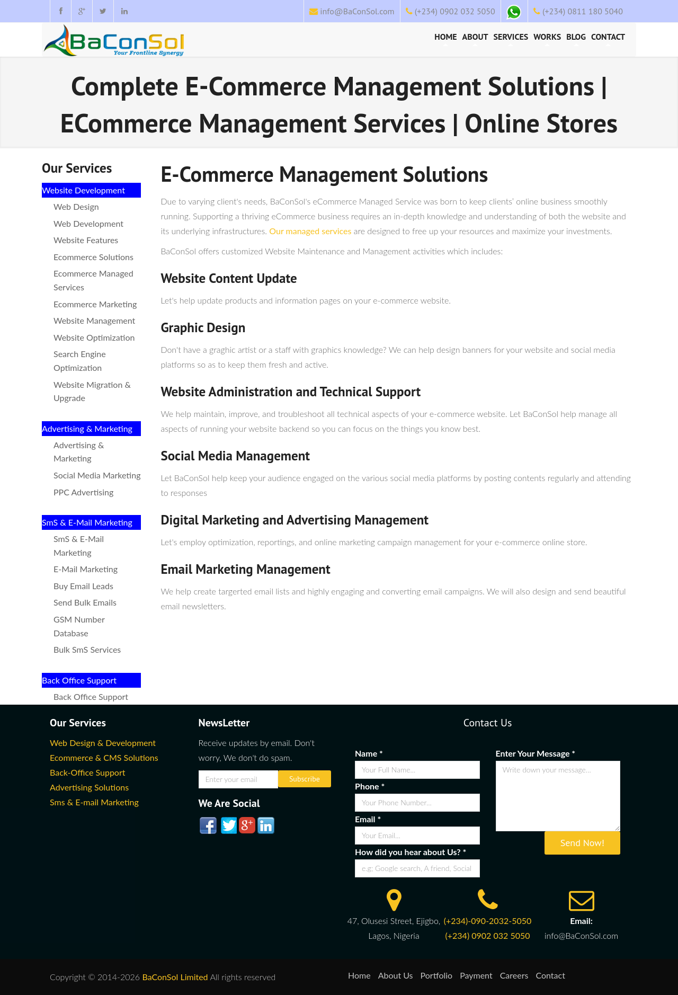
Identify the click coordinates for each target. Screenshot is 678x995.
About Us (395, 975)
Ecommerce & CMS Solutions (104, 757)
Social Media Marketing (96, 475)
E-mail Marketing (85, 569)
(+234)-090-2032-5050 (488, 921)
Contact (608, 38)
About (475, 38)
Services (511, 38)
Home (445, 38)
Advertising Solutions (89, 787)
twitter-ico (227, 825)
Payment (476, 975)
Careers (514, 975)
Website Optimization (94, 337)
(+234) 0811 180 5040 (582, 11)
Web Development (88, 223)
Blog (576, 38)
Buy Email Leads (83, 586)
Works (547, 38)
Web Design (76, 206)
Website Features (85, 240)
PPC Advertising (83, 492)
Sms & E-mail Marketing (94, 802)
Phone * (370, 786)
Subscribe (304, 779)
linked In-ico (265, 825)
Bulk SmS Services (87, 649)
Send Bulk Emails (85, 602)
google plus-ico (246, 825)
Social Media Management (235, 455)
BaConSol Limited (175, 977)
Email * (368, 819)
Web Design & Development (103, 743)
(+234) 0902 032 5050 (455, 11)
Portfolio (437, 975)
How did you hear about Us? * (410, 852)
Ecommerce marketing (95, 304)
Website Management (94, 320)
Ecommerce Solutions (93, 257)
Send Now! (582, 843)
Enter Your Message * (536, 753)
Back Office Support (90, 696)
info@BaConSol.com (357, 11)
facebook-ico (208, 825)
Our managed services (310, 231)
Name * (369, 753)
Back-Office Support (88, 772)
